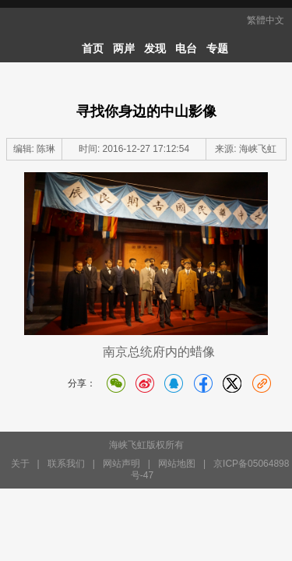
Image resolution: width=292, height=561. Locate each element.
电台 (186, 48)
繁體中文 (265, 20)
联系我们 (66, 463)
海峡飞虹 (257, 148)
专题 (217, 48)
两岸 (124, 48)
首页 (93, 48)
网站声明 (121, 463)
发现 (155, 48)
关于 (20, 463)
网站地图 (176, 463)
